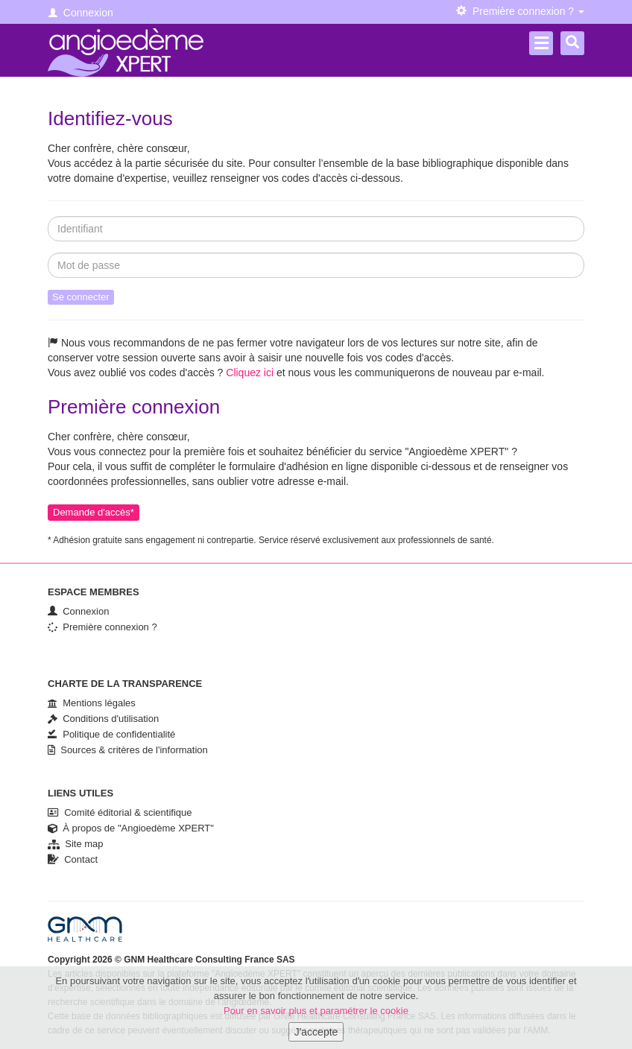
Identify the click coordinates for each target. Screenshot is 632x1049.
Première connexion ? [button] (520, 11)
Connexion (80, 13)
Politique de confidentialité (111, 734)
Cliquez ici (250, 372)
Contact (73, 859)
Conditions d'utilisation (103, 718)
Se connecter (81, 296)
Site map (76, 843)
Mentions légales (92, 703)
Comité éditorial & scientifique (120, 812)
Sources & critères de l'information (128, 749)
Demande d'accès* (93, 512)
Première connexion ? (102, 627)
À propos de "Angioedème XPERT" (131, 828)
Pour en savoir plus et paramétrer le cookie (316, 1015)
